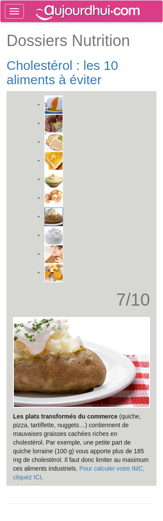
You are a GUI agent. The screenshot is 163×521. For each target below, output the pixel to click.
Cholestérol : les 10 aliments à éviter (62, 72)
